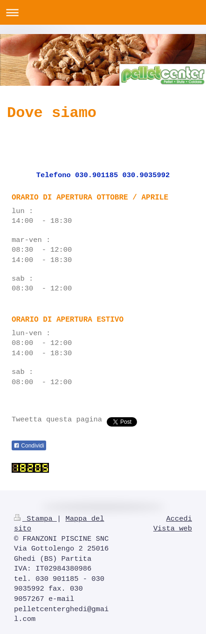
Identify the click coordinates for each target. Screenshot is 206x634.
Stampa (35, 519)
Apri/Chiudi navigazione (103, 12)
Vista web (172, 528)
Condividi (29, 445)
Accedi (179, 519)
